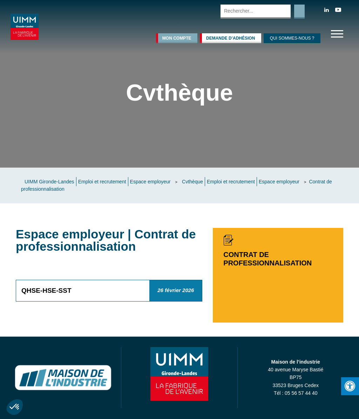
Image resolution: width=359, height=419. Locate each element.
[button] (14, 407)
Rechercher (299, 12)
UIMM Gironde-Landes (49, 181)
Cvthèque (192, 181)
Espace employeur (150, 181)
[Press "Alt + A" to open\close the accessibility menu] (350, 386)
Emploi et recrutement (102, 181)
